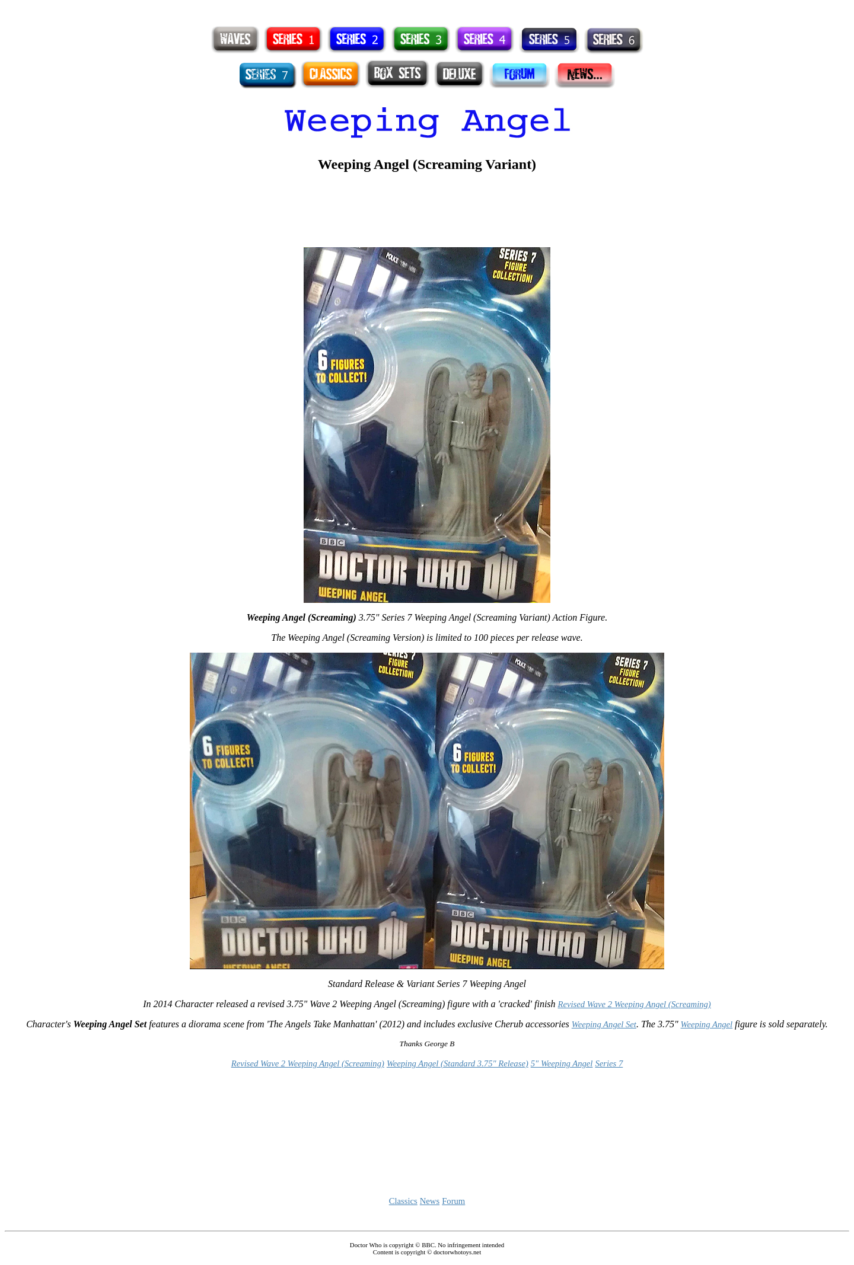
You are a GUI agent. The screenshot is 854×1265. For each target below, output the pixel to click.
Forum (453, 1201)
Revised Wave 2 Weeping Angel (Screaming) (634, 1004)
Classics (403, 1201)
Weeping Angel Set (604, 1024)
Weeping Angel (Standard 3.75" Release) (457, 1063)
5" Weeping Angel (562, 1063)
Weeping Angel (707, 1024)
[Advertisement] (427, 9)
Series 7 (609, 1063)
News (429, 1201)
